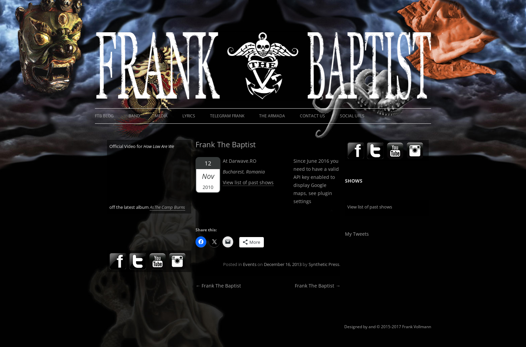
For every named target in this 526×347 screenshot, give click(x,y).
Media (161, 116)
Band (134, 116)
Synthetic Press (324, 264)
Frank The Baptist (218, 285)
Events (249, 264)
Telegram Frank (227, 116)
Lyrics (188, 116)
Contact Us (312, 116)
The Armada (272, 116)
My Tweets (357, 234)
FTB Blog (104, 116)
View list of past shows (248, 182)
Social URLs (352, 116)
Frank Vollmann (416, 327)
